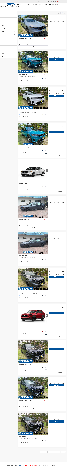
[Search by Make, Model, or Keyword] (32, 9)
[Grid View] (61, 13)
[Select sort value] (59, 13)
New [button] (18, 4)
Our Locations (57, 4)
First (42, 451)
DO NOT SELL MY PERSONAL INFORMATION (31, 465)
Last (59, 451)
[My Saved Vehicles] (58, 1)
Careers (32, 4)
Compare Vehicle (60, 46)
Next (55, 451)
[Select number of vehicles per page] (63, 452)
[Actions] (46, 38)
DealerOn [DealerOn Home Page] (19, 465)
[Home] (16, 4)
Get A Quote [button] (56, 59)
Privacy (24, 465)
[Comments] (46, 44)
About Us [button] (46, 4)
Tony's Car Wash (51, 4)
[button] (47, 25)
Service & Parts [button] (41, 4)
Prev (45, 451)
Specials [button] (28, 4)
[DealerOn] (9, 465)
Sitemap (21, 465)
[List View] (64, 13)
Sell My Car (24, 4)
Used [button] (20, 4)
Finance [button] (36, 4)
